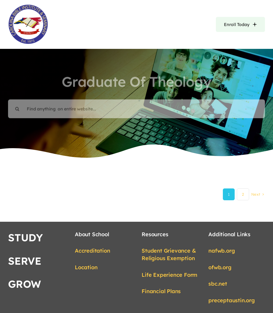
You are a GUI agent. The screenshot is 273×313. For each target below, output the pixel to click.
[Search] (17, 106)
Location (86, 267)
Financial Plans (161, 291)
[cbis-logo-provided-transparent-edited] (28, 6)
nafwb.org (221, 250)
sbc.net (217, 283)
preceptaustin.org (231, 300)
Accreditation (92, 250)
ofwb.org (219, 267)
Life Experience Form (169, 274)
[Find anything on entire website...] (136, 106)
